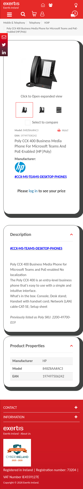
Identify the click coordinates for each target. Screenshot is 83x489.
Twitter (4, 45)
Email (4, 37)
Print (65, 130)
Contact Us (43, 5)
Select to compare (41, 122)
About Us (50, 5)
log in (33, 191)
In (4, 52)
